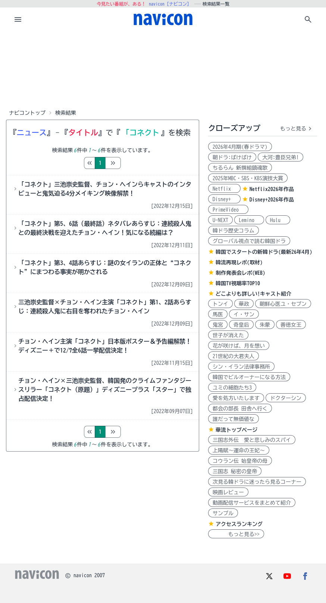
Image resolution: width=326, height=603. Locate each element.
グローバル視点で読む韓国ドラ (249, 241)
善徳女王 (290, 324)
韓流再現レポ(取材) (239, 262)
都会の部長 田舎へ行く (240, 408)
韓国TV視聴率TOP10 (238, 283)
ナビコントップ (27, 113)
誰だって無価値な (233, 419)
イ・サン (243, 314)
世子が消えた (228, 335)
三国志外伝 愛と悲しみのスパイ (252, 440)
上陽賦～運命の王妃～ (239, 450)
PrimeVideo (228, 209)
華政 (244, 304)
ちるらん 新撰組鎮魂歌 (240, 167)
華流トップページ (236, 430)
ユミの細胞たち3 (232, 387)
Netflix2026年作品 (272, 189)
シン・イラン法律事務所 (241, 366)
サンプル (223, 513)
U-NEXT (220, 220)
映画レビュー (228, 492)
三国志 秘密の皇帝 (235, 471)
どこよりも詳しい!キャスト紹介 (253, 293)
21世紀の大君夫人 (233, 356)
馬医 (218, 314)
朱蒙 (265, 324)
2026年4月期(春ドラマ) (240, 147)
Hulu (278, 220)
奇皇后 (241, 324)
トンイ (220, 304)
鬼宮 (218, 324)
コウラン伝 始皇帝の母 (240, 461)
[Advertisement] (163, 68)
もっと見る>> (236, 534)
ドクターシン (285, 398)
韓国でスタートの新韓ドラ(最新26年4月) (264, 252)
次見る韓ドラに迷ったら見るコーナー (257, 481)
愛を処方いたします (236, 398)
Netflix (224, 188)
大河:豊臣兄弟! (280, 157)
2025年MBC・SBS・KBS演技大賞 (248, 178)
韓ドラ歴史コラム (233, 230)
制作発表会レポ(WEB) (240, 273)
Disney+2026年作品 (272, 199)
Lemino (249, 220)
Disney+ (224, 199)
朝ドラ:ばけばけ (232, 157)
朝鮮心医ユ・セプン (283, 304)
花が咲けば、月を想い (239, 345)
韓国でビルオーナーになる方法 (249, 377)
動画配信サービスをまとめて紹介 (252, 502)
